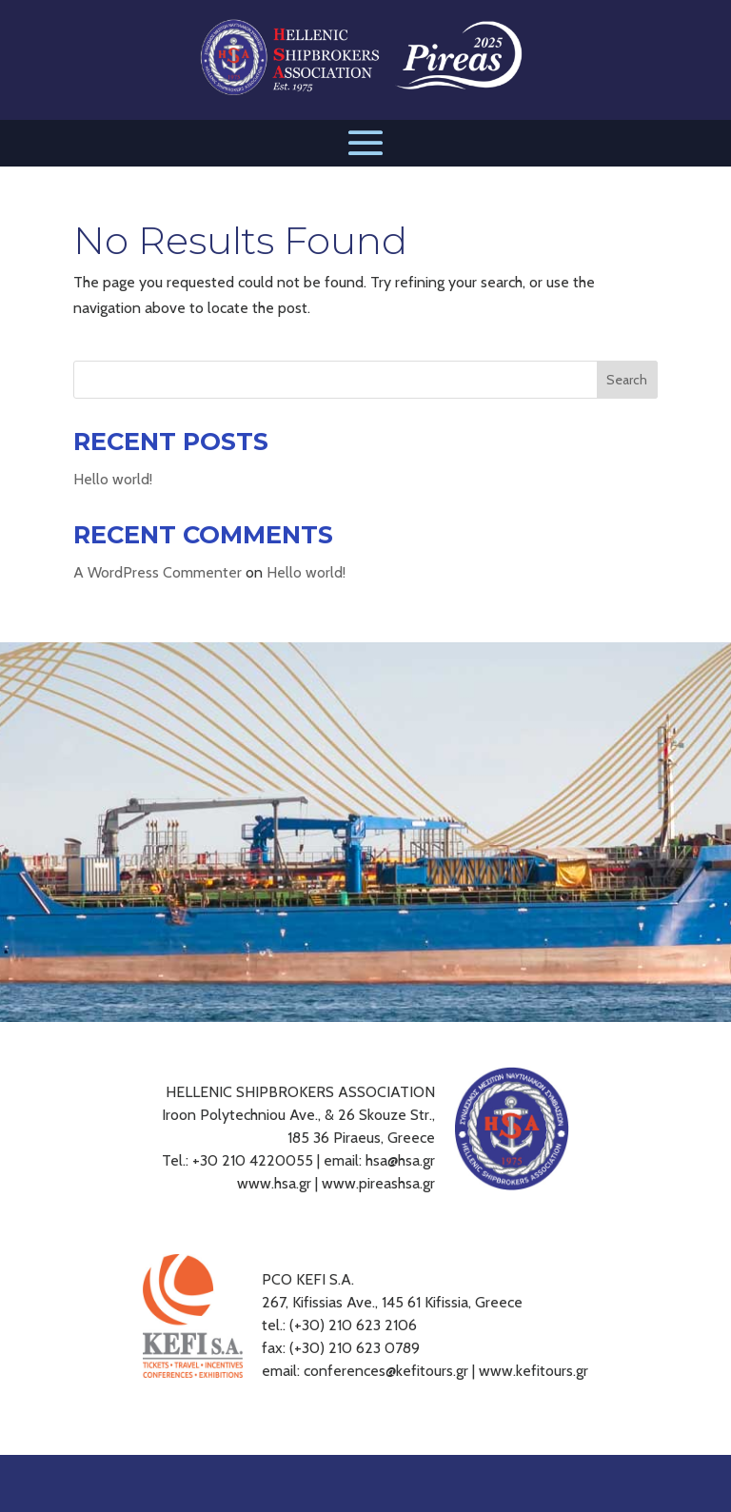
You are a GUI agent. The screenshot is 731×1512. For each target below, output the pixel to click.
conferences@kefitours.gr (386, 1371)
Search (626, 379)
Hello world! (112, 479)
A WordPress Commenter (157, 572)
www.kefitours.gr (533, 1371)
